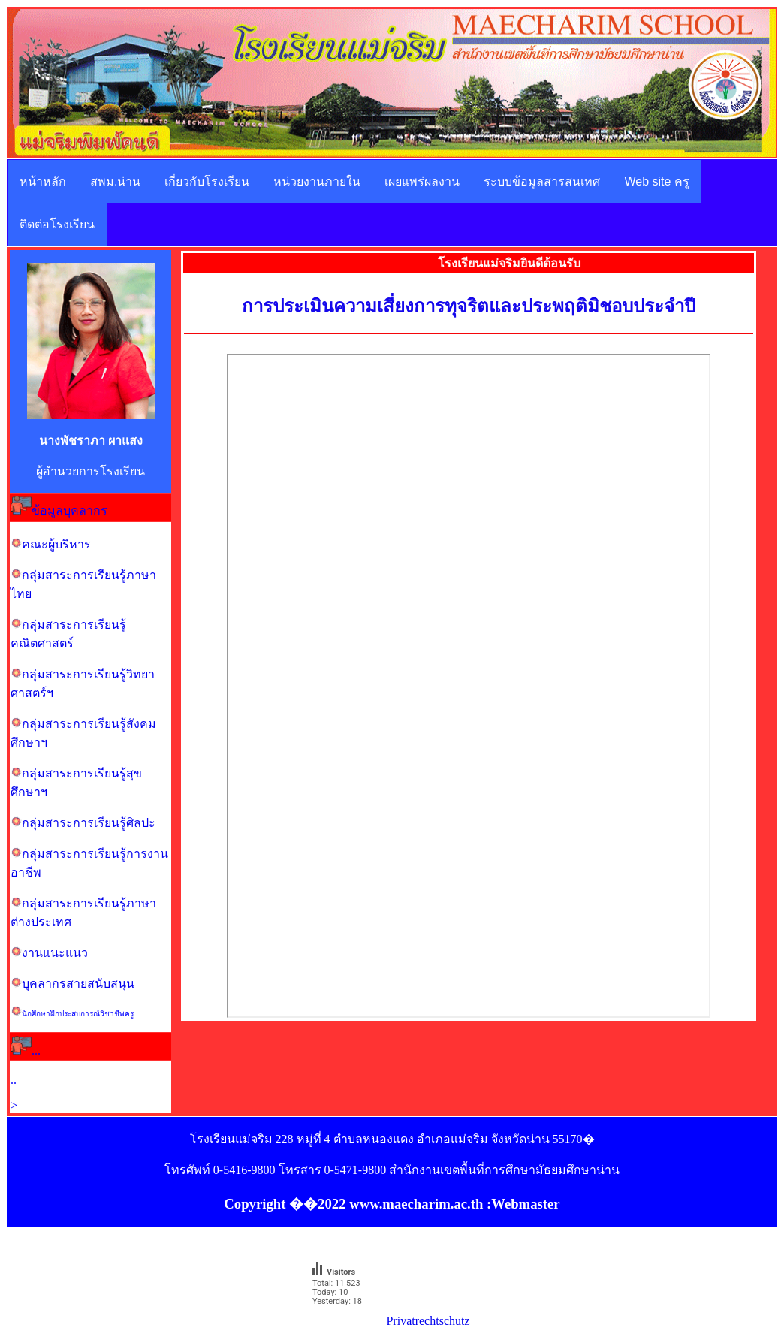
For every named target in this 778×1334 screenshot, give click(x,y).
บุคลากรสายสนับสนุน (78, 983)
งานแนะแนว (55, 952)
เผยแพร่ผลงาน (422, 181)
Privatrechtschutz (427, 1320)
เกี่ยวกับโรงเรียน (206, 181)
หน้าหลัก (43, 181)
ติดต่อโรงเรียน (57, 224)
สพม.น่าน (115, 181)
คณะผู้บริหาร (56, 544)
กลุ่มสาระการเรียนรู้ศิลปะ (88, 822)
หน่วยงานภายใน (316, 181)
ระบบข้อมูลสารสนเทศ (542, 181)
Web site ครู (656, 181)
